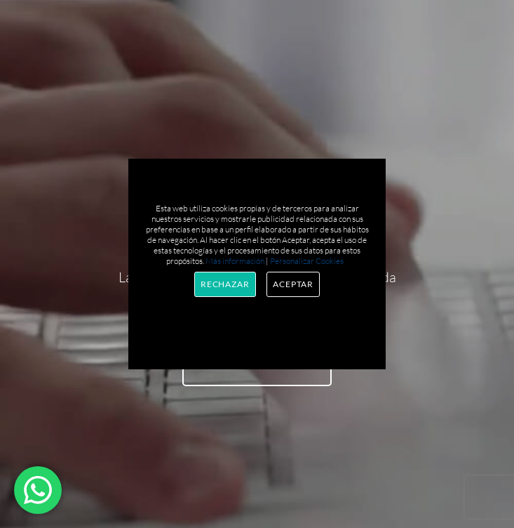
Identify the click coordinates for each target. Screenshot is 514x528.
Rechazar (225, 284)
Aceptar (293, 284)
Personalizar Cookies (307, 261)
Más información (234, 261)
